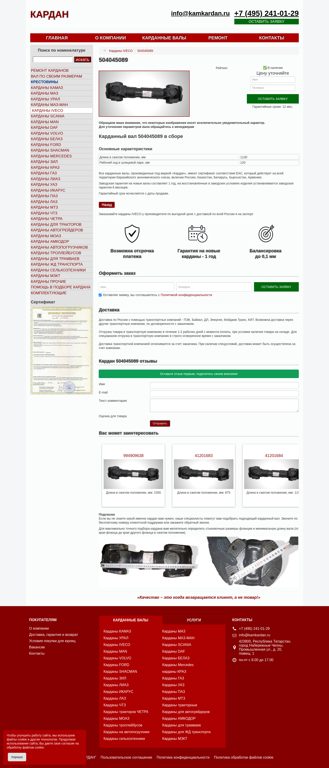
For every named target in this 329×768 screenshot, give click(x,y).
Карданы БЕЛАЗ (46, 139)
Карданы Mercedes (178, 665)
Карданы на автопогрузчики (127, 732)
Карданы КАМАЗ (47, 88)
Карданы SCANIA (47, 116)
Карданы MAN (45, 122)
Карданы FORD (46, 145)
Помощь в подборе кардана (61, 287)
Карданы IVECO (47, 110)
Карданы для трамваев (55, 259)
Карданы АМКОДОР (50, 241)
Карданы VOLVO (47, 133)
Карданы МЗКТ (45, 276)
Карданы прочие (48, 281)
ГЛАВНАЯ (57, 37)
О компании (39, 628)
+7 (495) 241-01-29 (266, 13)
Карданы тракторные (179, 705)
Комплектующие (49, 293)
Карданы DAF (44, 127)
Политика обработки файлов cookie (243, 757)
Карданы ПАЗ (44, 196)
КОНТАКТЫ (271, 37)
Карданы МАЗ (44, 93)
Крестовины (44, 82)
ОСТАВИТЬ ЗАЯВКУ (273, 99)
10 (170, 415)
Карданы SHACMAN (50, 150)
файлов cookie (33, 747)
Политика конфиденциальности (183, 757)
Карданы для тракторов (56, 224)
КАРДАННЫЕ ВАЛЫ (164, 37)
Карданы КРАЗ (45, 167)
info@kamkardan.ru (200, 13)
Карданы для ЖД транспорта (186, 732)
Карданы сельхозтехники (58, 270)
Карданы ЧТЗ (44, 213)
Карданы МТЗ (44, 207)
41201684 (274, 455)
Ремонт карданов (50, 70)
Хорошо (17, 757)
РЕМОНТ (218, 37)
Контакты (37, 653)
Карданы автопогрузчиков (59, 247)
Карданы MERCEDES (51, 156)
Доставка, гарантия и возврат (53, 635)
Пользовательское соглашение (126, 757)
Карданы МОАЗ (46, 236)
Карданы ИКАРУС (48, 190)
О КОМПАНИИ (110, 37)
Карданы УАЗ (44, 184)
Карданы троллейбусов (56, 253)
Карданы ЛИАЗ (45, 179)
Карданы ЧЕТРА (46, 219)
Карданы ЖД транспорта (57, 264)
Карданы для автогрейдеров (186, 712)
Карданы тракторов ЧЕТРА (126, 712)
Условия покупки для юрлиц (52, 641)
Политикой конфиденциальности (186, 295)
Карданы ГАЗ (44, 173)
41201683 (204, 455)
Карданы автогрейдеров (57, 230)
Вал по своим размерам (56, 76)
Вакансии (37, 647)
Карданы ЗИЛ (44, 162)
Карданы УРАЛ (45, 99)
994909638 (133, 455)
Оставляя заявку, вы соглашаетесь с (157, 295)
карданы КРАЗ (174, 671)
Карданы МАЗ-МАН (49, 105)
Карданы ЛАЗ (44, 202)
